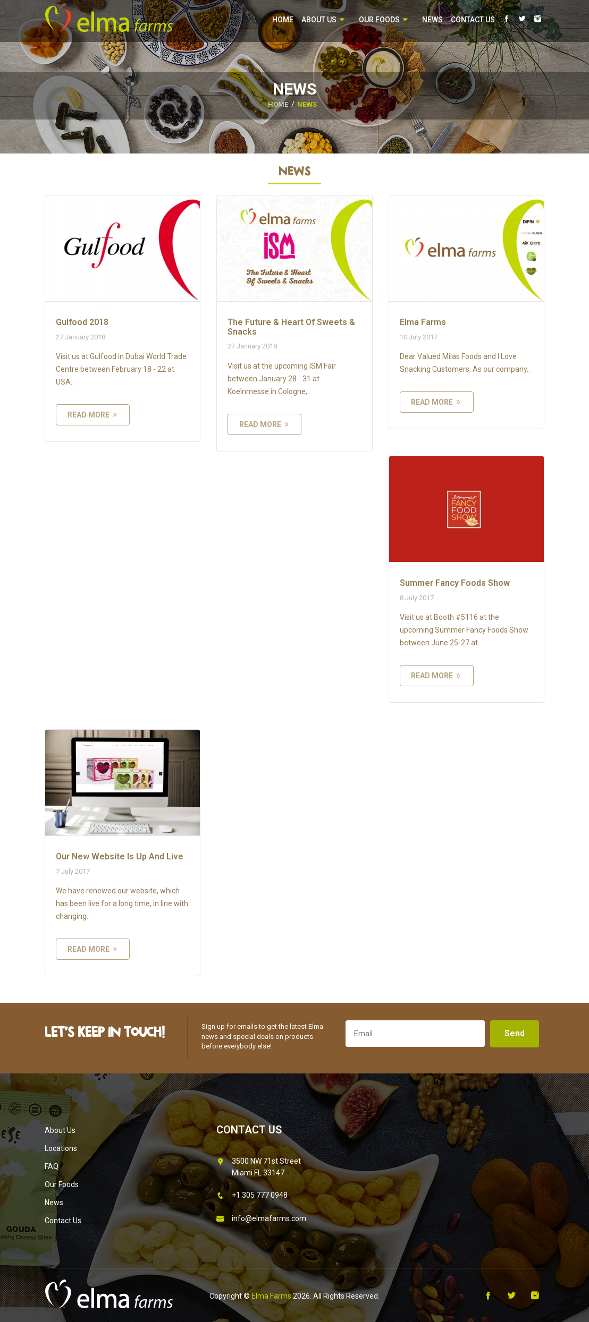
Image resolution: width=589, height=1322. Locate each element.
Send (514, 1033)
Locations (61, 1148)
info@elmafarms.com (261, 1219)
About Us (323, 19)
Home (282, 19)
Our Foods (384, 19)
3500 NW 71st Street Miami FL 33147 (258, 1166)
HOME (278, 104)
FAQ (51, 1166)
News (432, 19)
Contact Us (473, 19)
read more (93, 415)
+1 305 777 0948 (252, 1195)
